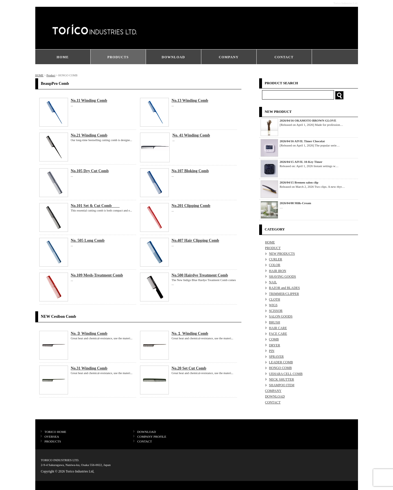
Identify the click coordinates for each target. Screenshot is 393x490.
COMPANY (229, 57)
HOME (63, 57)
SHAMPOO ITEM (281, 385)
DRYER (274, 345)
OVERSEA (52, 436)
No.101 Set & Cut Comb (95, 206)
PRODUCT (273, 248)
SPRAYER (276, 357)
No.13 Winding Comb (190, 100)
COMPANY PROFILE (151, 436)
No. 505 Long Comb (88, 240)
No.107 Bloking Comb (190, 171)
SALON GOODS (281, 316)
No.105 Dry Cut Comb (90, 171)
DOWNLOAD (173, 57)
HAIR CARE (278, 328)
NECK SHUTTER (281, 379)
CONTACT (284, 57)
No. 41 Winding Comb (191, 135)
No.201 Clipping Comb (191, 206)
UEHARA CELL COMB (286, 374)
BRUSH (274, 322)
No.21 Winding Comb (89, 135)
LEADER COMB (281, 362)
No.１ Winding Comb (190, 333)
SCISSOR (276, 311)
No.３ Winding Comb (89, 333)
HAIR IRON (277, 271)
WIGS (273, 305)
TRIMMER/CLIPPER (284, 294)
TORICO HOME (55, 431)
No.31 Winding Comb (89, 368)
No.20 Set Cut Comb (189, 368)
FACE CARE (278, 334)
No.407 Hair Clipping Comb (195, 240)
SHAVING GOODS (282, 277)
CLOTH (274, 299)
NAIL (273, 282)
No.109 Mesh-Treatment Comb (97, 275)
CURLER (275, 259)
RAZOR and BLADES (284, 288)
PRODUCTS (118, 57)
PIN (271, 351)
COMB (274, 339)
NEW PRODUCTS (282, 254)
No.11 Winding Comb (89, 100)
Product (51, 75)
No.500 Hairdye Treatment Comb (200, 275)
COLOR (274, 265)
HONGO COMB (280, 368)
